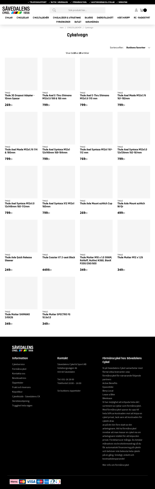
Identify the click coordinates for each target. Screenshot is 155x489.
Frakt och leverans (21, 387)
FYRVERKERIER (63, 22)
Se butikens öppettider (69, 390)
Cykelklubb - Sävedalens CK (26, 396)
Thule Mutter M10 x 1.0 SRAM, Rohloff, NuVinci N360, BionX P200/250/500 (96, 260)
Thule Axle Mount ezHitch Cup (96, 203)
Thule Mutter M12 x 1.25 (130, 257)
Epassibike (107, 387)
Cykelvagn (89, 27)
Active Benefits (109, 383)
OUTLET (77, 22)
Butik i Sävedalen (59, 2)
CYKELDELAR (23, 17)
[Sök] (77, 10)
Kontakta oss (18, 373)
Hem (62, 27)
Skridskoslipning (20, 401)
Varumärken (92, 22)
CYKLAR (9, 17)
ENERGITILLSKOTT (105, 17)
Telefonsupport (38, 2)
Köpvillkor (17, 391)
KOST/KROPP (123, 17)
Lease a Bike (108, 394)
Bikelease (107, 398)
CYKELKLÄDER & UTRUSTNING (67, 17)
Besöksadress (19, 378)
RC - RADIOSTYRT (142, 17)
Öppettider (17, 382)
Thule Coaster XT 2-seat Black (58, 257)
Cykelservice (18, 364)
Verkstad (123, 2)
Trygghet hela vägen (22, 405)
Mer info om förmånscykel (115, 464)
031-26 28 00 (67, 379)
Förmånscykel (80, 2)
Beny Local (107, 390)
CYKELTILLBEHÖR (41, 17)
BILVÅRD (89, 17)
